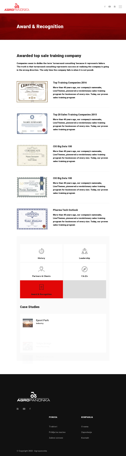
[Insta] (17, 409)
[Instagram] (115, 7)
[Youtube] (109, 7)
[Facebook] (105, 7)
